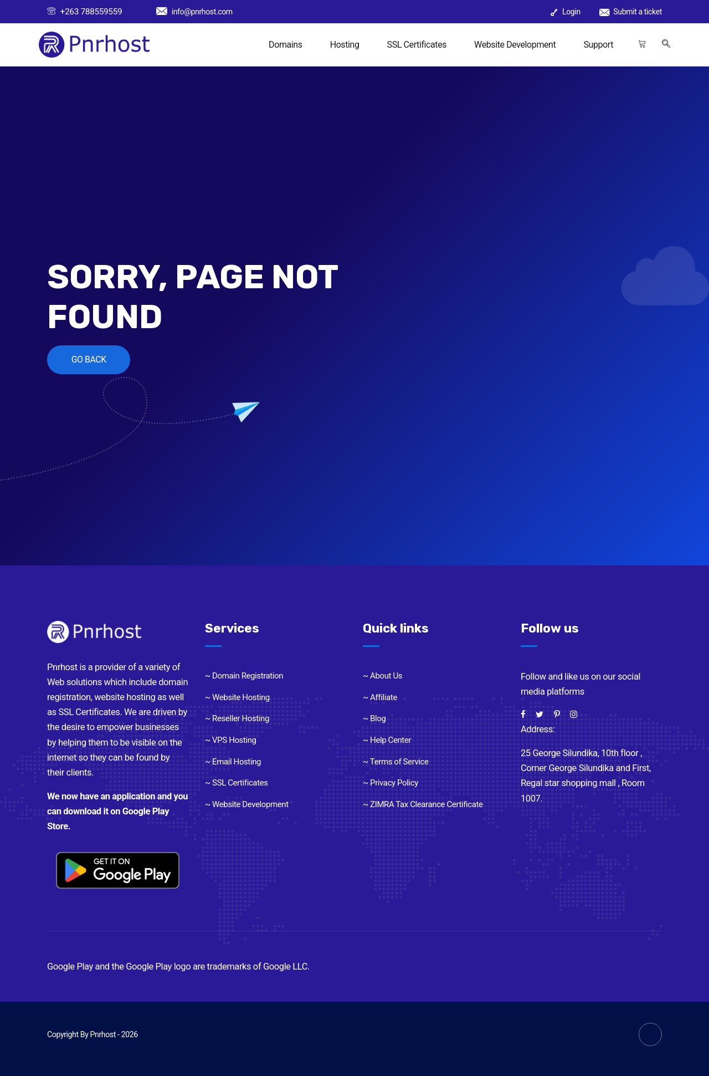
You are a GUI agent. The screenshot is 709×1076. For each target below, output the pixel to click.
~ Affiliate (380, 697)
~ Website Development (247, 804)
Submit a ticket (630, 11)
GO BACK (89, 359)
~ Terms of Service (396, 762)
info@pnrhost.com (194, 11)
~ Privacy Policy (390, 783)
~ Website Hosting (237, 697)
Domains (285, 44)
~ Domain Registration (244, 676)
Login (565, 11)
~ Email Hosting (233, 762)
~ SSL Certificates (236, 783)
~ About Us (382, 676)
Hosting (344, 44)
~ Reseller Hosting (237, 718)
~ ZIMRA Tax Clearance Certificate (423, 804)
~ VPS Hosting (230, 740)
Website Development (515, 44)
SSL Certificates (417, 44)
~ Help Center (387, 740)
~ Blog (374, 718)
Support (598, 44)
